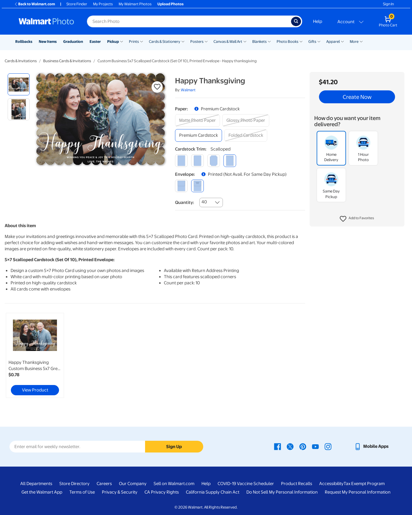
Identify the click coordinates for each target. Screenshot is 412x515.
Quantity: (184, 202)
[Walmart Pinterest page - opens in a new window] (302, 446)
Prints (134, 41)
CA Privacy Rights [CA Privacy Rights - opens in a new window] (161, 492)
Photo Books (287, 41)
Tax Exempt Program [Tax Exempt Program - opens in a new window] (364, 483)
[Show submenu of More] (361, 41)
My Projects (103, 4)
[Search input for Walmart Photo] (189, 21)
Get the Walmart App (41, 492)
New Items (48, 41)
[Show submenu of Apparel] (342, 41)
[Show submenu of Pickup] (121, 41)
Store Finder (76, 4)
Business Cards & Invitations (67, 61)
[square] (181, 160)
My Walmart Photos (135, 4)
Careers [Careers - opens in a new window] (104, 483)
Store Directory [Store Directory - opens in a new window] (74, 483)
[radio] (19, 84)
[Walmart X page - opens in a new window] (290, 446)
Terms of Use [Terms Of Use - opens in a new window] (82, 492)
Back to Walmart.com (34, 4)
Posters (197, 41)
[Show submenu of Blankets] (269, 41)
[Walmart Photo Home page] (46, 21)
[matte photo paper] (197, 120)
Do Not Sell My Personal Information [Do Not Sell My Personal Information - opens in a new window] (282, 492)
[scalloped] (229, 160)
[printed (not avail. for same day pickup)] (197, 186)
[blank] (181, 186)
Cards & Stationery (164, 41)
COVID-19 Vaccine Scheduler (246, 483)
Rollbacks (23, 41)
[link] (35, 355)
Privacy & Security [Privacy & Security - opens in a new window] (119, 492)
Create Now (357, 97)
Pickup (113, 41)
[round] (197, 160)
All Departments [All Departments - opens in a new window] (36, 483)
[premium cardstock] (198, 135)
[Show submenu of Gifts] (319, 41)
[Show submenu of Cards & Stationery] (183, 41)
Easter (95, 41)
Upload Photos (170, 4)
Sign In (388, 4)
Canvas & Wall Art (227, 41)
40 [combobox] (204, 202)
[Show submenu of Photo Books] (301, 41)
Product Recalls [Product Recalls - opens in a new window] (296, 483)
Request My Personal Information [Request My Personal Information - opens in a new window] (358, 492)
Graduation (73, 41)
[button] (357, 219)
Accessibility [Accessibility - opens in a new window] (331, 483)
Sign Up (174, 446)
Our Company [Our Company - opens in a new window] (133, 483)
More (354, 41)
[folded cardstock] (245, 135)
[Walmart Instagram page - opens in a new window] (328, 446)
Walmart (188, 90)
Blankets (259, 41)
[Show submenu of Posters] (206, 41)
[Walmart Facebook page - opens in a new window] (277, 446)
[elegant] (213, 160)
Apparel (333, 41)
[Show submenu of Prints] (141, 41)
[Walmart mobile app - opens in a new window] (371, 446)
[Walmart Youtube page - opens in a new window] (315, 446)
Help (317, 21)
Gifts (312, 41)
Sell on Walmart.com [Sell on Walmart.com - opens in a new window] (174, 483)
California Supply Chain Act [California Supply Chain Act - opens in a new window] (212, 492)
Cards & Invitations (21, 61)
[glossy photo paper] (245, 120)
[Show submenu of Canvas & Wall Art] (245, 41)
